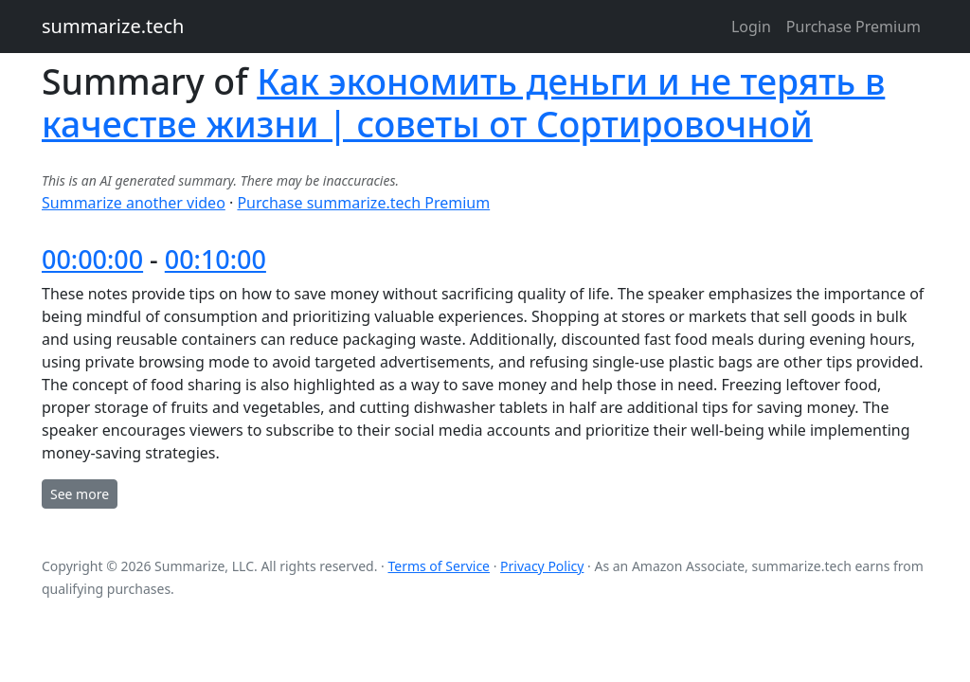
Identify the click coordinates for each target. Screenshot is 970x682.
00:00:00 (92, 259)
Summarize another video (133, 202)
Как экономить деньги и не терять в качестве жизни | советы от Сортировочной (463, 102)
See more (79, 494)
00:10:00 (215, 259)
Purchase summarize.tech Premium (363, 202)
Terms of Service (438, 566)
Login (751, 26)
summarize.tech (113, 26)
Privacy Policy (542, 566)
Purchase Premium (853, 26)
